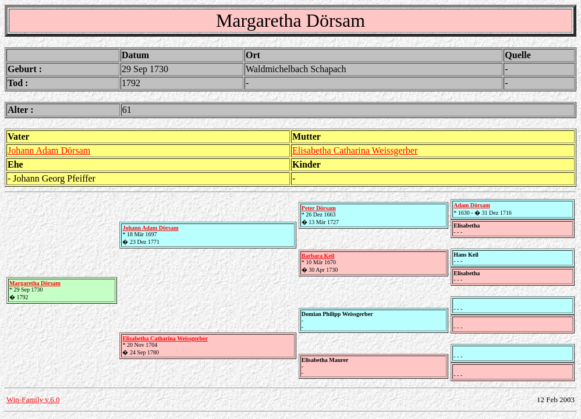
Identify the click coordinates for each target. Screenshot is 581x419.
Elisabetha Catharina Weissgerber (354, 150)
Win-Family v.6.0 (32, 399)
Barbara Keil (318, 256)
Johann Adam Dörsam (49, 150)
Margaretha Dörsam (35, 283)
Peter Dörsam (319, 208)
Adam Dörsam (472, 205)
